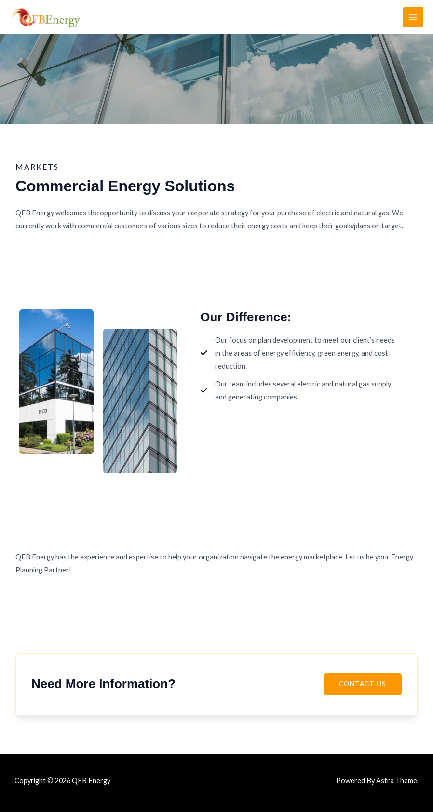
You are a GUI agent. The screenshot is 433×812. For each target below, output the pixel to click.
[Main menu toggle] (413, 17)
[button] (363, 688)
